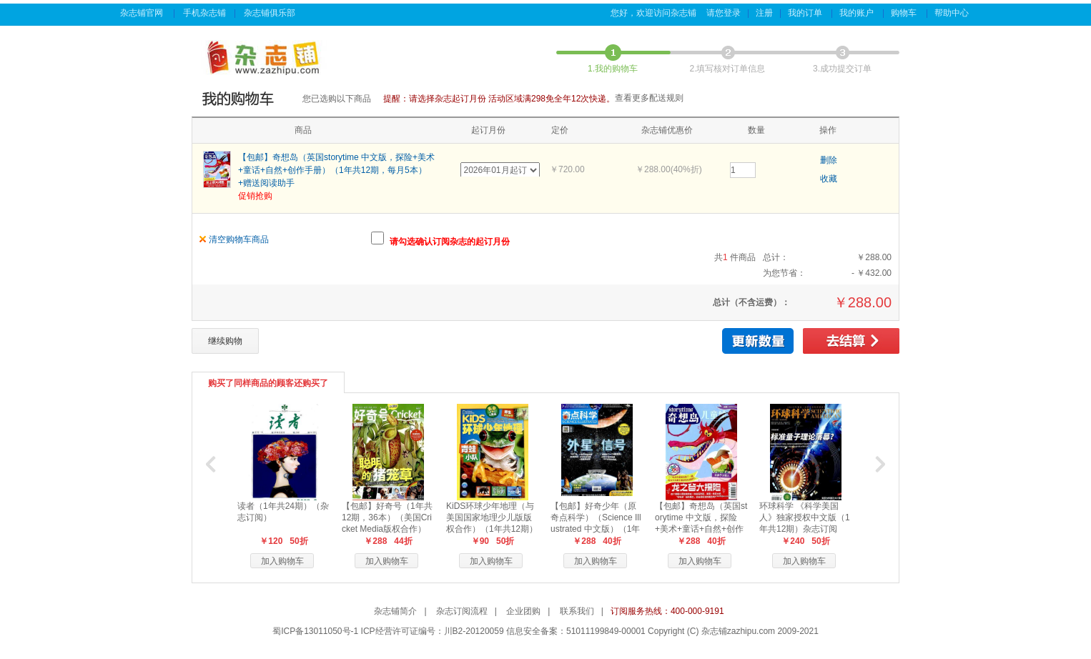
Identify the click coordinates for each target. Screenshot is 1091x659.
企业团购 (523, 611)
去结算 (851, 341)
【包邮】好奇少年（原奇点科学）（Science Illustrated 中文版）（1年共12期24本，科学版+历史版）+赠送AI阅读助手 (597, 529)
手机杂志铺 (204, 13)
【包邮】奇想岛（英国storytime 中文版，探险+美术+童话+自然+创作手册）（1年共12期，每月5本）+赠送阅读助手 (336, 170)
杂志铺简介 (395, 611)
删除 (828, 160)
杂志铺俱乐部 (270, 13)
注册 (764, 13)
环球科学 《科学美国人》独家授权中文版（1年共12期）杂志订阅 (804, 517)
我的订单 (806, 13)
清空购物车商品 (239, 239)
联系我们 (577, 611)
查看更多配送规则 (649, 98)
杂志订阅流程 (462, 611)
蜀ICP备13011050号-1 (315, 631)
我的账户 (857, 13)
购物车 (905, 13)
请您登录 (723, 13)
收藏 (828, 179)
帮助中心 (952, 13)
